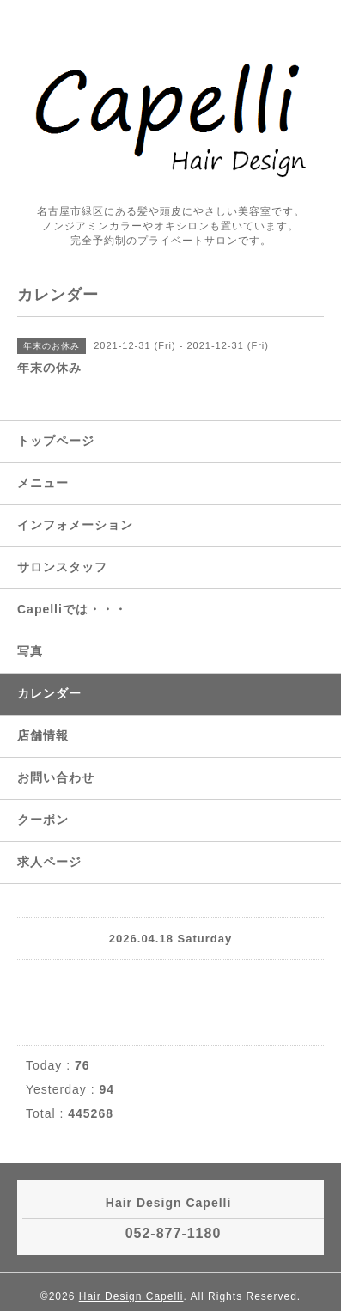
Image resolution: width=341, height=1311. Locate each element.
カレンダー (49, 693)
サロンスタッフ (62, 567)
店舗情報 (43, 735)
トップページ (55, 441)
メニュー (43, 483)
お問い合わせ (55, 777)
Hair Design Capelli (131, 1296)
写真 (30, 651)
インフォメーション (75, 525)
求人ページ (49, 862)
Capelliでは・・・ (72, 609)
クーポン (43, 819)
